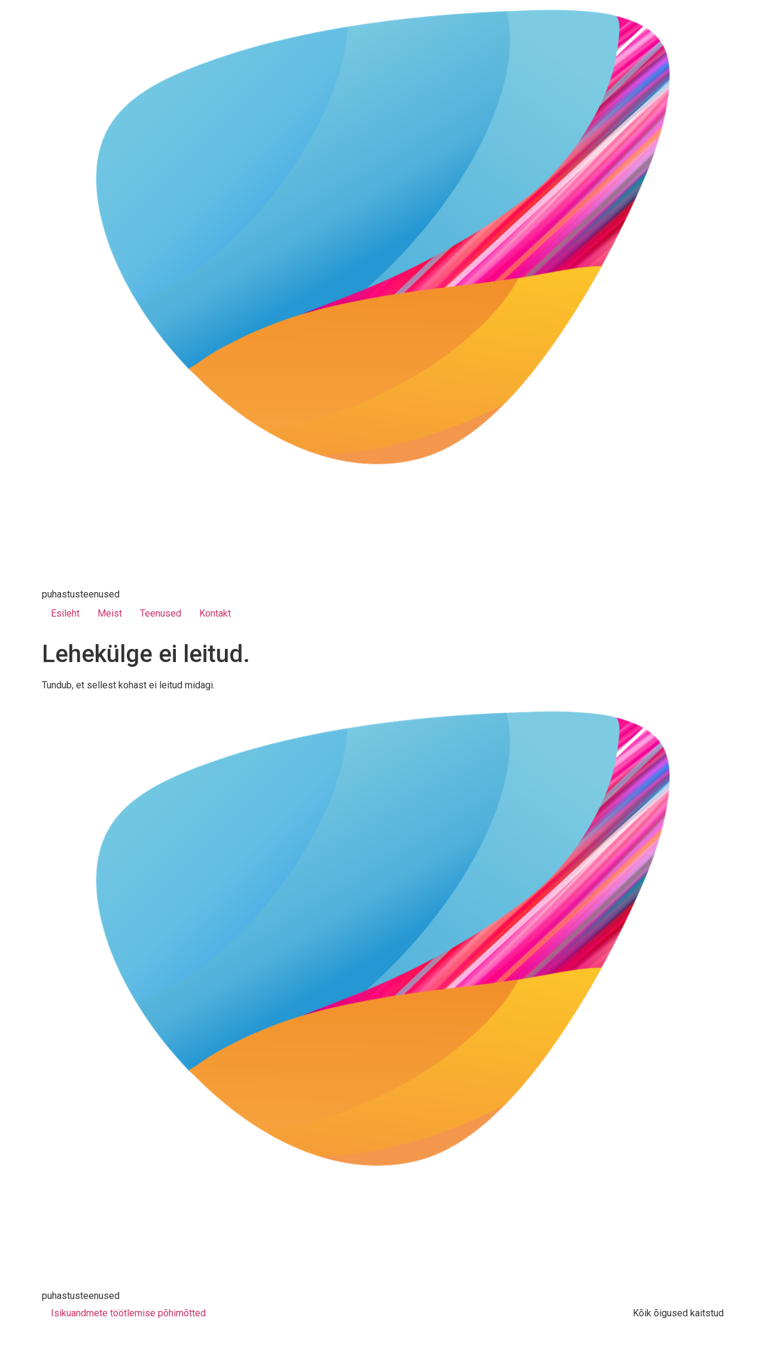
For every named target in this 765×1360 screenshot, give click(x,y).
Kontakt (215, 613)
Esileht (65, 613)
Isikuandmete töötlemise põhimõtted (128, 1313)
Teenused (160, 613)
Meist (109, 613)
